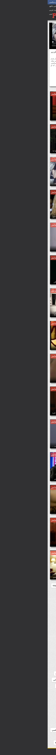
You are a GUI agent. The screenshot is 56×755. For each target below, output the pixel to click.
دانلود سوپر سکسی (42, 673)
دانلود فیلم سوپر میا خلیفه (33, 83)
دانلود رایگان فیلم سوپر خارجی (37, 629)
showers (20, 585)
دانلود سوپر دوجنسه (42, 667)
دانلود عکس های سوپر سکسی (38, 717)
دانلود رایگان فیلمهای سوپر (39, 654)
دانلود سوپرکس (44, 692)
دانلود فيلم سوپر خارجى (40, 730)
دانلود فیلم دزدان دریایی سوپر (38, 736)
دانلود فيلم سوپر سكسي (15, 730)
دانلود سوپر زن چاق (20, 667)
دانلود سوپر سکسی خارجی (39, 680)
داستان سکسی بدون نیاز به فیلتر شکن (34, 592)
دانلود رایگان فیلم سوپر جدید (38, 623)
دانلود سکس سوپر (25, 692)
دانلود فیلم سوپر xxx (16, 742)
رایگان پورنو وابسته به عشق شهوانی (28, 73)
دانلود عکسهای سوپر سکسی (38, 724)
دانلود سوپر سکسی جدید (19, 673)
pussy (31, 585)
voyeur (8, 585)
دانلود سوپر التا (16, 654)
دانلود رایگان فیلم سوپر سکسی (37, 642)
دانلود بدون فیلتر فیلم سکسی (38, 604)
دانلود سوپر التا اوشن (42, 661)
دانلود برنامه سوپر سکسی (39, 610)
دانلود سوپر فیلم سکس (41, 686)
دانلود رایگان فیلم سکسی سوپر (37, 648)
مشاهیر (34, 78)
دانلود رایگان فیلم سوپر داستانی (37, 636)
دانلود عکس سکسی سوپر (40, 711)
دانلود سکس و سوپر (42, 698)
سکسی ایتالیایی (46, 78)
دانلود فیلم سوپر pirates (40, 742)
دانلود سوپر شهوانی (14, 680)
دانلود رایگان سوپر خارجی (40, 617)
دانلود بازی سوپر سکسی (40, 598)
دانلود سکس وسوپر (20, 698)
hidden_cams (45, 585)
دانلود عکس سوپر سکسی (40, 705)
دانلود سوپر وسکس (17, 686)
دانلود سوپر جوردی (19, 661)
